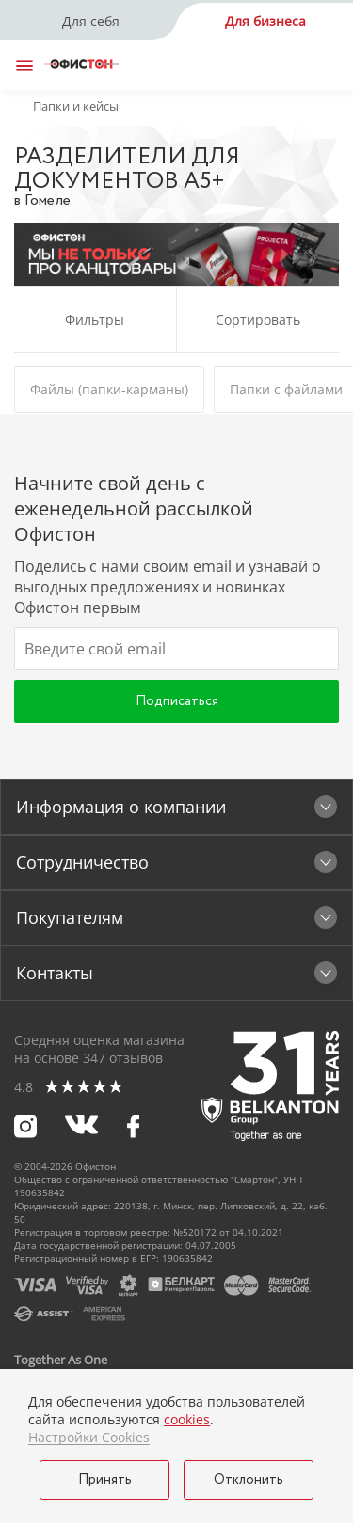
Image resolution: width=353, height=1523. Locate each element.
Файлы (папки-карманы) (109, 389)
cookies (187, 1419)
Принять (105, 1479)
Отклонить (248, 1479)
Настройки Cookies (89, 1437)
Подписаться (177, 701)
